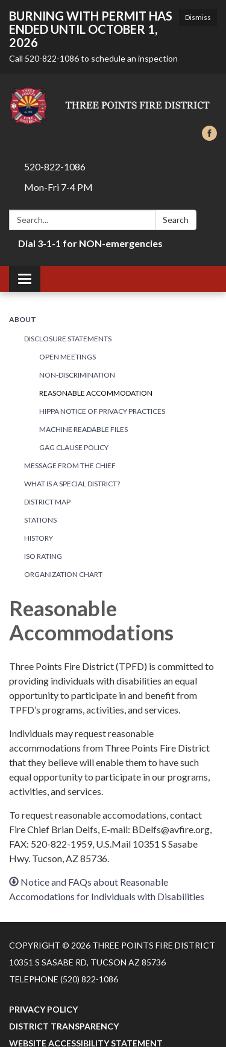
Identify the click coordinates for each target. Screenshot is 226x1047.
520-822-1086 (55, 166)
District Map (47, 501)
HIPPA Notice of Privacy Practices (102, 411)
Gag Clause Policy (73, 447)
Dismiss (198, 17)
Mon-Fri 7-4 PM (58, 187)
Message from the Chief (70, 465)
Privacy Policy (43, 1009)
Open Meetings (67, 356)
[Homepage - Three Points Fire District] (113, 106)
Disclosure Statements (67, 338)
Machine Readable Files (83, 429)
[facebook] (209, 137)
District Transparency (64, 1026)
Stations (40, 519)
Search (176, 219)
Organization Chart (63, 574)
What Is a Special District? (72, 483)
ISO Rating (43, 556)
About (22, 319)
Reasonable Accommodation (95, 393)
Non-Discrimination (77, 374)
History (38, 538)
